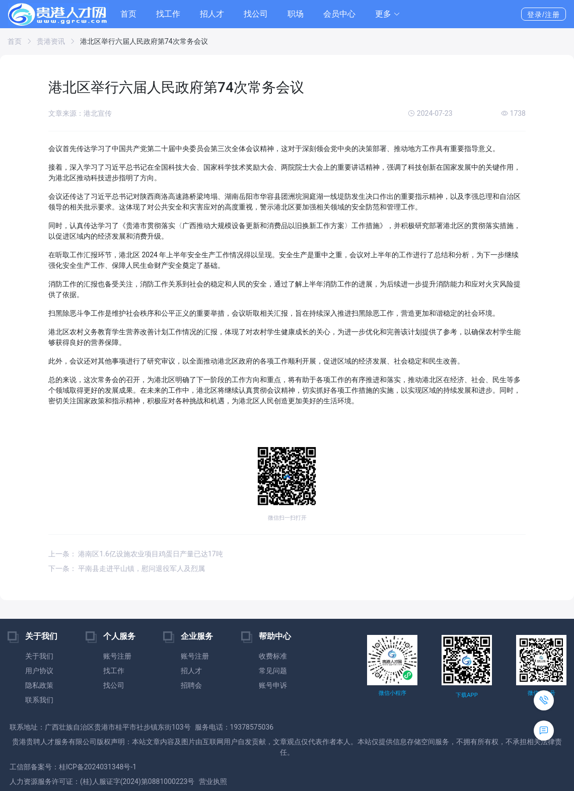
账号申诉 (273, 685)
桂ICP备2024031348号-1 (97, 767)
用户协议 (39, 671)
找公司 (256, 14)
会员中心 (339, 14)
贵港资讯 (51, 41)
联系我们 (39, 700)
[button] (387, 14)
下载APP (466, 695)
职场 (296, 14)
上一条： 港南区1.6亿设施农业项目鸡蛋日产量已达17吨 (135, 554)
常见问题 (273, 671)
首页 (128, 14)
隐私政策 (39, 685)
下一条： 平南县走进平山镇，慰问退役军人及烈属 (126, 568)
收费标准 (273, 656)
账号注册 (117, 656)
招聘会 (191, 685)
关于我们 (39, 656)
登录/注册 (543, 15)
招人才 (212, 14)
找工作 (168, 14)
